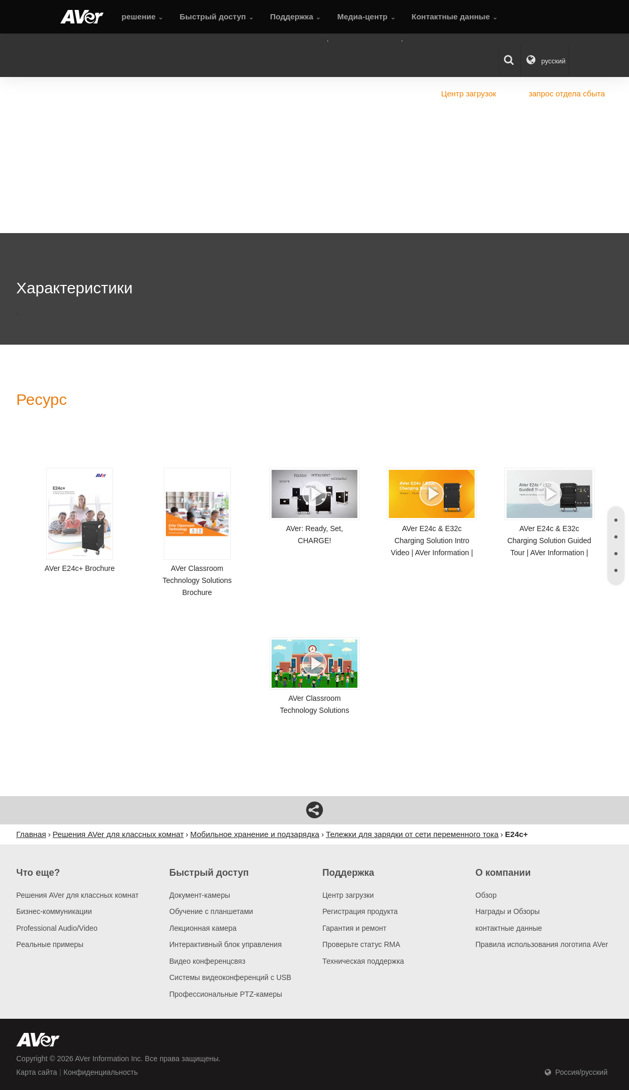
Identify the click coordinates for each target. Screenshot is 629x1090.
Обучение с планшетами (211, 911)
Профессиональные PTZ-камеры (226, 994)
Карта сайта (36, 1072)
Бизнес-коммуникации (54, 911)
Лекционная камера (203, 928)
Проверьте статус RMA (361, 944)
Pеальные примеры (49, 944)
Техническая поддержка (363, 961)
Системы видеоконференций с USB (230, 977)
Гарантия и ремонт (354, 928)
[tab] (616, 520)
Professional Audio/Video (56, 928)
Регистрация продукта (360, 911)
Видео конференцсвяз (207, 961)
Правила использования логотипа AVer (542, 944)
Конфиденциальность (100, 1072)
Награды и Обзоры (508, 911)
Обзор (486, 895)
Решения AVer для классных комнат (77, 895)
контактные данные (509, 928)
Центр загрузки (348, 895)
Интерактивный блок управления (226, 944)
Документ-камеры (200, 895)
